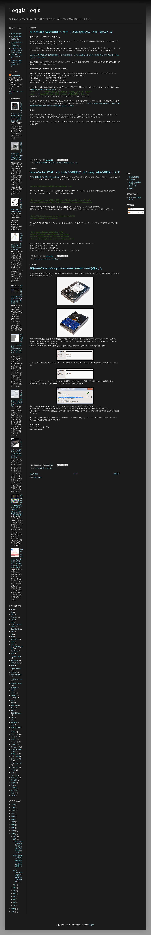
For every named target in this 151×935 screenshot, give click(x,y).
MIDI (12, 665)
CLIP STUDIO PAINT (42, 162)
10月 (15, 839)
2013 (13, 834)
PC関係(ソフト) (69, 162)
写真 (12, 785)
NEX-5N (13, 672)
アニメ (13, 732)
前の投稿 (117, 474)
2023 (13, 807)
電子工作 (14, 790)
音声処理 (14, 780)
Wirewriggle (15, 75)
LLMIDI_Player (16, 656)
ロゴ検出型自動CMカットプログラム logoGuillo (16, 50)
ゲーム (13, 744)
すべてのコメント (135, 212)
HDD (37, 468)
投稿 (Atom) (37, 477)
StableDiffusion (16, 713)
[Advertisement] (49, 498)
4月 (14, 896)
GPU (12, 641)
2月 (14, 902)
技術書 (13, 783)
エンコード (14, 734)
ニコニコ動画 (15, 756)
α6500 (13, 795)
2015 (13, 828)
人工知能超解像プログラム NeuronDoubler (45, 177)
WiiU (12, 720)
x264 (12, 725)
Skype (13, 708)
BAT (37, 259)
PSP (12, 690)
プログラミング (16, 763)
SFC (12, 700)
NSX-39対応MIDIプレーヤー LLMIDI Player (16, 44)
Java (40, 259)
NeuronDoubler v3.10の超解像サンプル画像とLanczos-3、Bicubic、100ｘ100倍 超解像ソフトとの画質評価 (17, 505)
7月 (14, 888)
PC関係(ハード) (44, 468)
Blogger (91, 925)
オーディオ (14, 737)
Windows (14, 722)
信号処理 (14, 788)
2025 (13, 804)
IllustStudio (60, 162)
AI (11, 612)
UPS (12, 717)
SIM (12, 703)
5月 (14, 893)
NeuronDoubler (46, 259)
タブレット (14, 754)
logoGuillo (14, 660)
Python (13, 693)
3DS (12, 609)
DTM (12, 631)
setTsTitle (14, 698)
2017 (13, 822)
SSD (12, 710)
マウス (13, 770)
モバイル (14, 775)
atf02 (12, 614)
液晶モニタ (14, 777)
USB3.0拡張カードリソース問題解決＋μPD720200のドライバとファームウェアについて (17, 344)
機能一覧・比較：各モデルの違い (43, 89)
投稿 (130, 209)
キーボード (14, 742)
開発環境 (132, 179)
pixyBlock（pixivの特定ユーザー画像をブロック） (16, 63)
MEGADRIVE (15, 663)
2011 (13, 912)
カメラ (13, 739)
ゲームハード (15, 747)
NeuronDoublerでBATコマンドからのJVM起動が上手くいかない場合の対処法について (75, 172)
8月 (14, 885)
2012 (13, 909)
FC (12, 634)
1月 (14, 905)
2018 (13, 819)
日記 (76, 162)
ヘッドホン (14, 767)
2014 (13, 831)
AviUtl (13, 619)
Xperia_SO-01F (16, 727)
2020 (13, 813)
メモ (12, 772)
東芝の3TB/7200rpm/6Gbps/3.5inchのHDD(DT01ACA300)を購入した (66, 268)
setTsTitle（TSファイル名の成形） (16, 56)
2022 (13, 810)
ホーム (75, 474)
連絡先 (131, 188)
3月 (14, 899)
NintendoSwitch (16, 675)
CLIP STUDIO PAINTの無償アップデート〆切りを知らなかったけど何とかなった (71, 32)
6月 (14, 891)
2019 (13, 816)
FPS (12, 636)
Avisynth (14, 617)
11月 (15, 836)
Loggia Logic (24, 10)
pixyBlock (14, 688)
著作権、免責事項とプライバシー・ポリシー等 (135, 184)
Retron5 (13, 695)
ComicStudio (52, 162)
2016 (13, 825)
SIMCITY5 (14, 705)
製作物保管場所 (16, 34)
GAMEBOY (15, 639)
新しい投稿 (34, 474)
